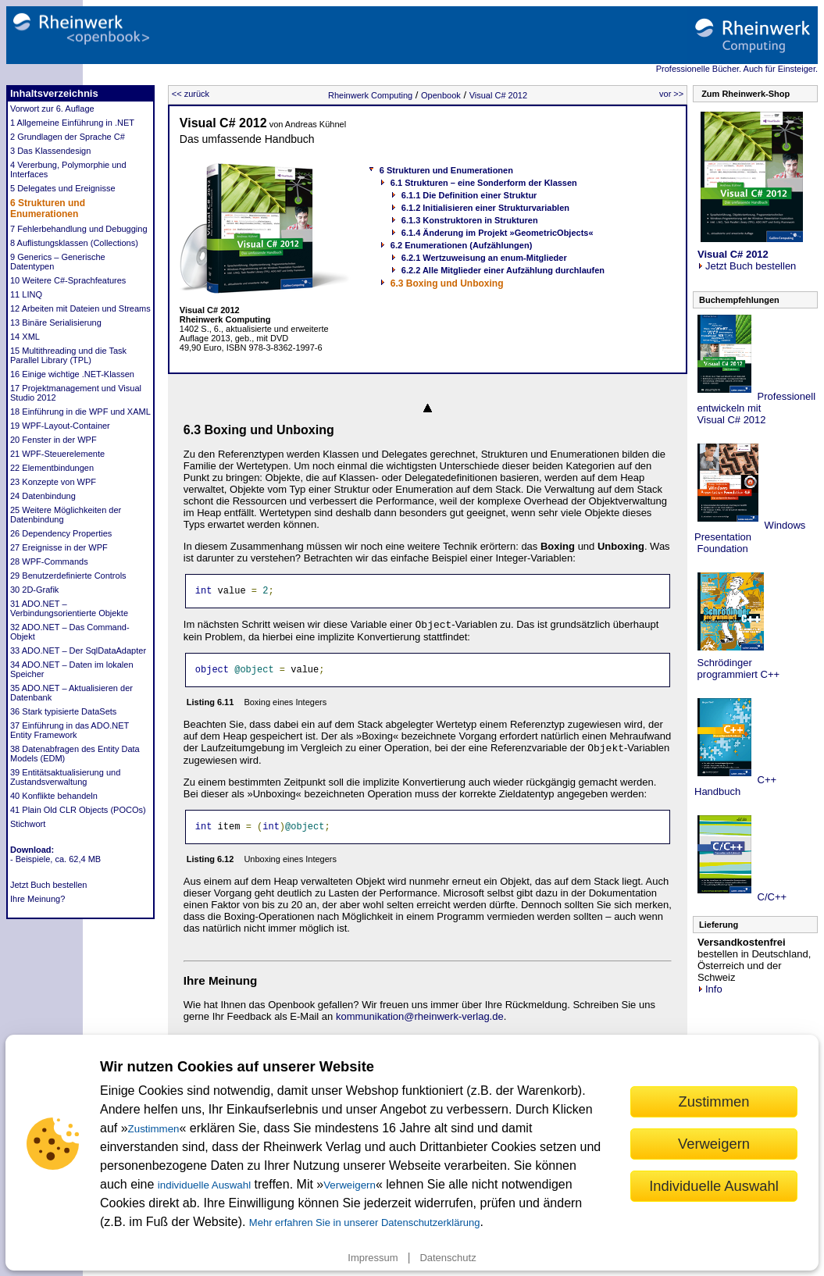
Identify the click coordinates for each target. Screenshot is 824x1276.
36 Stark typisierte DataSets (63, 711)
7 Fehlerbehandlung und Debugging (79, 228)
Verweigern (349, 1185)
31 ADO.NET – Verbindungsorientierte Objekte (69, 608)
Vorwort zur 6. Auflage (52, 108)
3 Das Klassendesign (50, 150)
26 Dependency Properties (61, 533)
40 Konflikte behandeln (54, 795)
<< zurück (190, 93)
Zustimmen (154, 1129)
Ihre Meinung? (37, 899)
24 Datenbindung (43, 496)
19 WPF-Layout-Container (60, 425)
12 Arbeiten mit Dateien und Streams (80, 308)
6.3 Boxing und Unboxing (447, 283)
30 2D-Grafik (34, 589)
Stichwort (27, 824)
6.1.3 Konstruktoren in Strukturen (469, 220)
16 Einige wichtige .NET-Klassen (72, 374)
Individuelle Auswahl (714, 1186)
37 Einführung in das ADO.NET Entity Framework (69, 730)
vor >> (671, 93)
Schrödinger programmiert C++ (736, 668)
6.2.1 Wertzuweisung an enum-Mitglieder (484, 257)
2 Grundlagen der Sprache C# (67, 136)
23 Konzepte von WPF (53, 482)
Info (709, 989)
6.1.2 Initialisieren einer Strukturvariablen (485, 207)
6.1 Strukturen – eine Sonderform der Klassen (484, 182)
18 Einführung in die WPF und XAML (80, 411)
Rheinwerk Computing (370, 95)
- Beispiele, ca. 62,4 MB (55, 859)
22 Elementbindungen (52, 467)
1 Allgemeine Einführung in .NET (72, 122)
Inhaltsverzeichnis (54, 93)
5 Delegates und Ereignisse (63, 188)
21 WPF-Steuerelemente (57, 453)
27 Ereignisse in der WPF (59, 547)
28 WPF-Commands (49, 561)
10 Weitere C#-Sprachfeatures (68, 280)
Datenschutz (447, 1258)
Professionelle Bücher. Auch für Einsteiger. (737, 68)
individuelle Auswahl (204, 1185)
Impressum (373, 1258)
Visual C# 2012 (498, 95)
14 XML (25, 336)
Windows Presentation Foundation (749, 536)
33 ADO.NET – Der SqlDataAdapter (78, 650)
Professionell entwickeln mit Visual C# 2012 (754, 408)
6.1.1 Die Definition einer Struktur (469, 195)
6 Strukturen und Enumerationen (47, 208)
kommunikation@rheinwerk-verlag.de (420, 1023)
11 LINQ (26, 294)
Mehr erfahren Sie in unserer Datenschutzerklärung (364, 1222)
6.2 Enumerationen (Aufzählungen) (462, 245)
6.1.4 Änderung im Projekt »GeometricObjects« (497, 232)
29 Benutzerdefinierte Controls (68, 575)
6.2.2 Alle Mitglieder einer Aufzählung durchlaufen (503, 270)
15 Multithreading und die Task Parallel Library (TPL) (68, 355)
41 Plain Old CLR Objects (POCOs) (78, 809)
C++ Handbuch (735, 785)
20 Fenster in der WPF (53, 439)
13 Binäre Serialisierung (56, 322)
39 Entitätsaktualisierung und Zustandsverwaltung (65, 777)
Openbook (441, 95)
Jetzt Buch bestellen (48, 884)
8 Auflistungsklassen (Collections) (74, 243)
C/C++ (770, 897)
